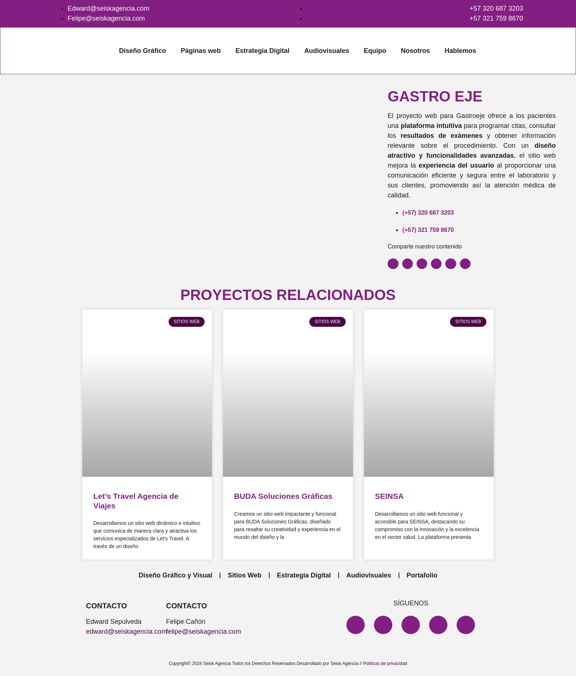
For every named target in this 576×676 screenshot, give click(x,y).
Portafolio (422, 575)
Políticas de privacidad (385, 663)
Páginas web (201, 50)
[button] (393, 263)
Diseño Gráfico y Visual (175, 575)
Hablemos (460, 50)
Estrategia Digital (262, 50)
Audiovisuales (326, 50)
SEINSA (389, 496)
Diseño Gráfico (142, 50)
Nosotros (415, 50)
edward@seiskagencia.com (126, 631)
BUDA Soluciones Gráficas (283, 496)
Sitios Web (245, 575)
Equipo (375, 50)
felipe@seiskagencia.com (203, 631)
